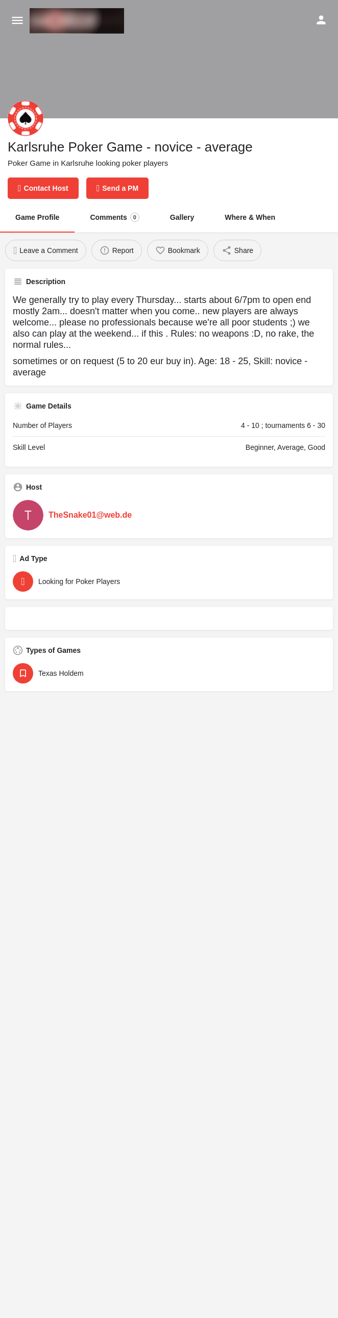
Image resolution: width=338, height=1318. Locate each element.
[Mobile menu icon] (17, 21)
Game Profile (37, 217)
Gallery (182, 217)
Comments (114, 217)
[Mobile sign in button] (321, 20)
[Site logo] (78, 21)
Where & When (250, 217)
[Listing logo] (25, 118)
